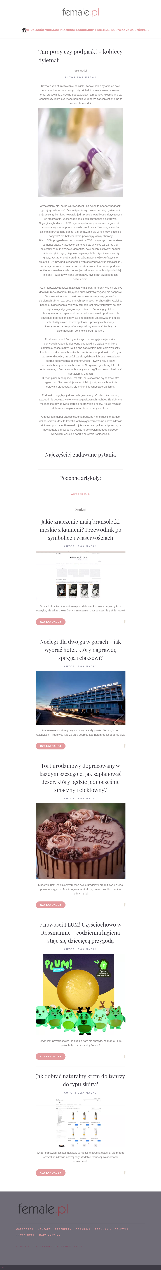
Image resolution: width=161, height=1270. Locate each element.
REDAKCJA (83, 1229)
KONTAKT (44, 1229)
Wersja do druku (80, 493)
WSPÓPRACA (25, 1229)
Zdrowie (72, 30)
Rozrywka (117, 30)
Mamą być (132, 30)
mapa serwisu (50, 1235)
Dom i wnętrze (99, 30)
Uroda (83, 30)
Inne (143, 30)
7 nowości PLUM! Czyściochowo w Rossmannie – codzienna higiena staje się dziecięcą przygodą (80, 932)
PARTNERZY (63, 1229)
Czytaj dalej (50, 621)
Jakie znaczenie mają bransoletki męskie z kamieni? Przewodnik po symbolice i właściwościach (80, 529)
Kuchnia (59, 30)
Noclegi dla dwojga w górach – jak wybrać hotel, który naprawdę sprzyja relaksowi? (80, 649)
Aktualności (35, 30)
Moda (49, 30)
